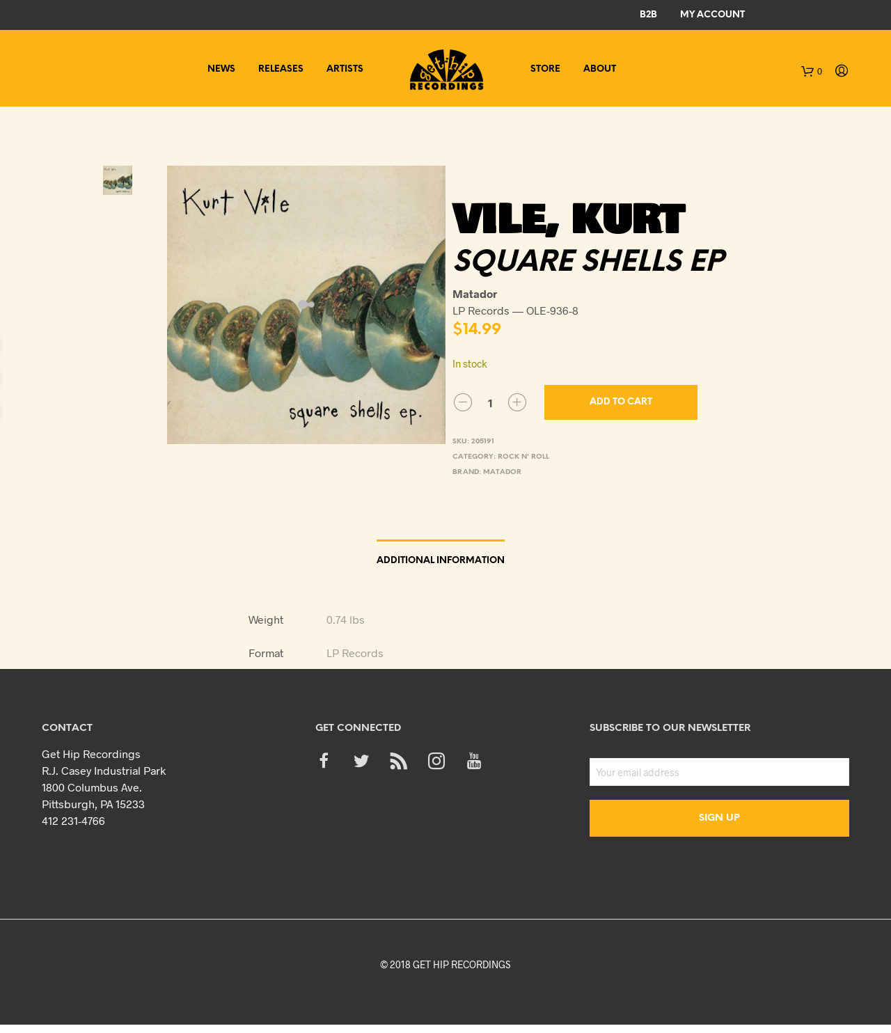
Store (545, 69)
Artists (344, 69)
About (599, 69)
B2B (648, 14)
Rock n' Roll (523, 457)
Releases (280, 69)
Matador (502, 472)
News (221, 69)
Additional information (441, 560)
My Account (712, 14)
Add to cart (621, 402)
